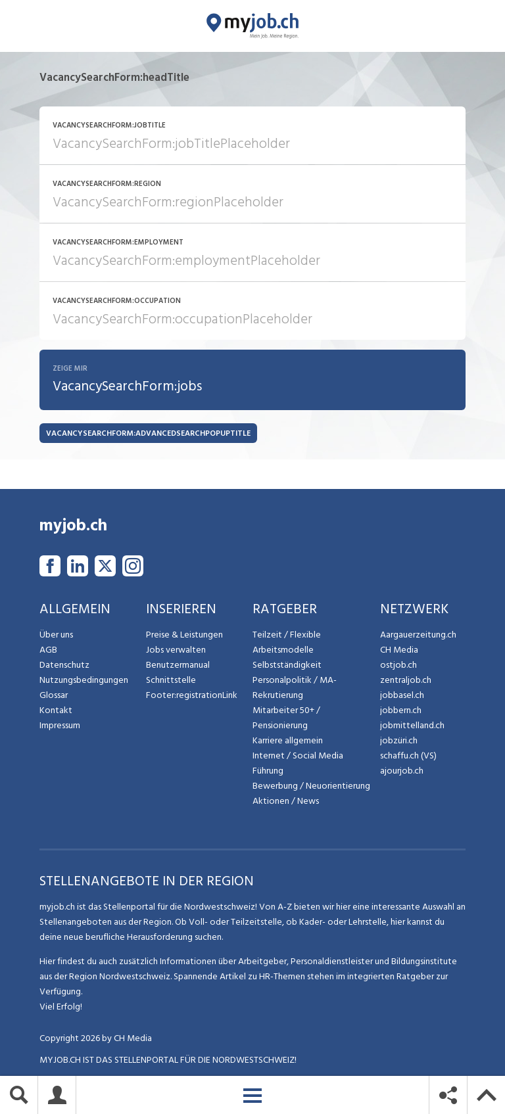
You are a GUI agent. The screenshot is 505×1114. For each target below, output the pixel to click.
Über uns (56, 635)
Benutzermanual (178, 665)
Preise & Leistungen (184, 635)
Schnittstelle (171, 680)
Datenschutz (64, 665)
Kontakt (55, 710)
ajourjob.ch (401, 771)
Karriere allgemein (287, 741)
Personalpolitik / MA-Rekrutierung (294, 688)
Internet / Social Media (297, 756)
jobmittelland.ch (412, 725)
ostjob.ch (398, 665)
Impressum (59, 725)
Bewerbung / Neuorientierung (311, 786)
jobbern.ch (400, 710)
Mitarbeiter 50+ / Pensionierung (286, 718)
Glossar (53, 695)
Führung (267, 771)
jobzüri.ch (399, 741)
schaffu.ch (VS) (408, 756)
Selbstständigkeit (287, 665)
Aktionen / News (285, 801)
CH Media (399, 650)
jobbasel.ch (402, 695)
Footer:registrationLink (191, 695)
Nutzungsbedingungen (83, 680)
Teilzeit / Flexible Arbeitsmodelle (286, 643)
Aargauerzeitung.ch (418, 635)
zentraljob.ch (405, 680)
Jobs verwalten (176, 650)
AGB (48, 650)
